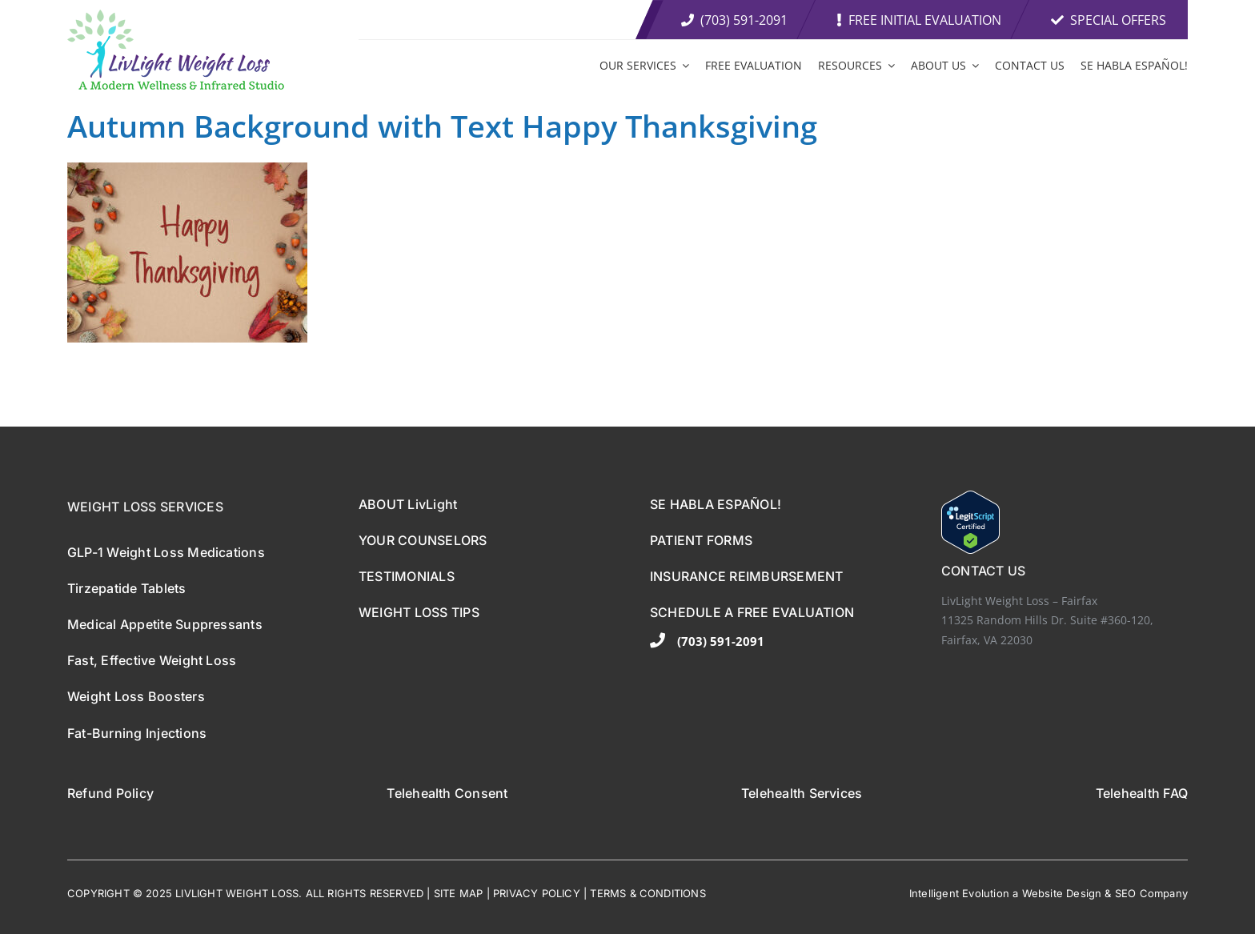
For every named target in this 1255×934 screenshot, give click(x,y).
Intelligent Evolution (959, 893)
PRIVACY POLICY (536, 893)
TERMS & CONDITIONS (648, 893)
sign (1091, 893)
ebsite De (1056, 893)
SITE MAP (458, 893)
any (1178, 893)
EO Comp (1145, 893)
